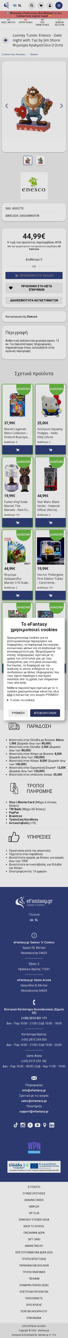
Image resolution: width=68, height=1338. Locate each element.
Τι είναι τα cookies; (22, 700)
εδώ (10, 695)
